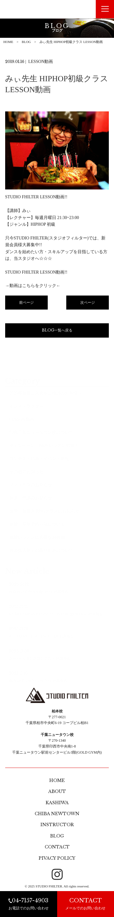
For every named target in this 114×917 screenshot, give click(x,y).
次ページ (87, 303)
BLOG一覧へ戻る (57, 331)
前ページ (26, 303)
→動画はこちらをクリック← (32, 286)
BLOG (26, 42)
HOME (8, 42)
